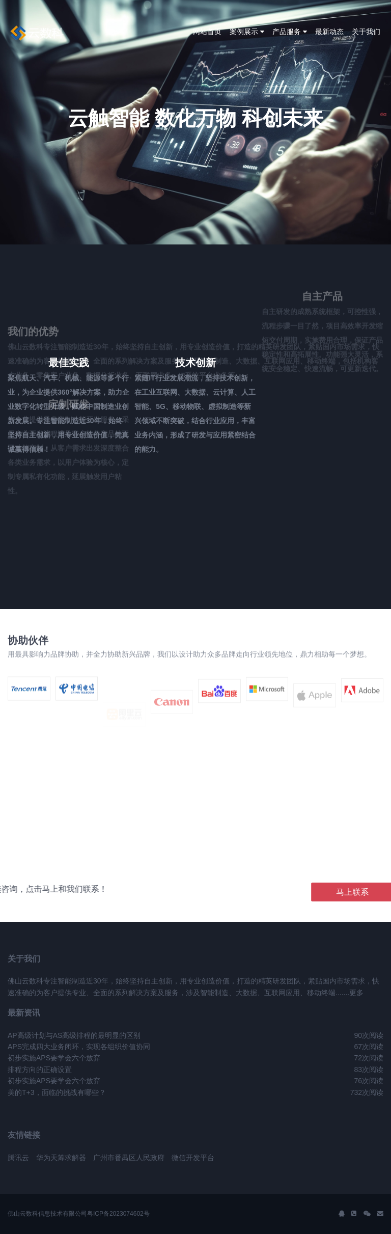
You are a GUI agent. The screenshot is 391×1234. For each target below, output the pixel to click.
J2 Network (50, 33)
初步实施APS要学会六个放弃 (54, 1058)
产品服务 (289, 31)
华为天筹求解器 (61, 1158)
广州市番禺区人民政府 (128, 1158)
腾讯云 (18, 1158)
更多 (356, 993)
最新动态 (329, 32)
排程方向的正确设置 (40, 1069)
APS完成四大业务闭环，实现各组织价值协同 (79, 1047)
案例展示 (247, 31)
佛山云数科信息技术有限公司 (47, 1213)
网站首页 (207, 32)
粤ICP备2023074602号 (118, 1213)
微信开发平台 (193, 1158)
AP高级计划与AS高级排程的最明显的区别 (74, 1035)
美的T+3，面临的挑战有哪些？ (57, 1092)
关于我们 (366, 32)
